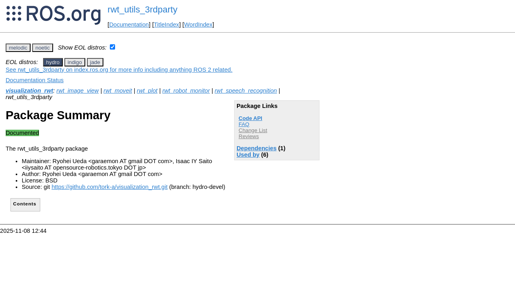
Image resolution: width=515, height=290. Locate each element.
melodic (18, 48)
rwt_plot (147, 90)
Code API (250, 118)
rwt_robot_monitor (186, 90)
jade (95, 62)
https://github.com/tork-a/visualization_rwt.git (109, 187)
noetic (42, 48)
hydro (53, 62)
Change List (253, 130)
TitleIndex (166, 24)
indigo (75, 62)
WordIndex (198, 24)
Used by (248, 154)
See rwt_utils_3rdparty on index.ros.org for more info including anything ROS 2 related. (119, 69)
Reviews (249, 136)
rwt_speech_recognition (245, 90)
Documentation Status (35, 80)
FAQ (244, 124)
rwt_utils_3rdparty (142, 9)
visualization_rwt (29, 90)
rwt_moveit (117, 90)
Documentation (129, 24)
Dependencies (256, 148)
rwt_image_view (77, 90)
